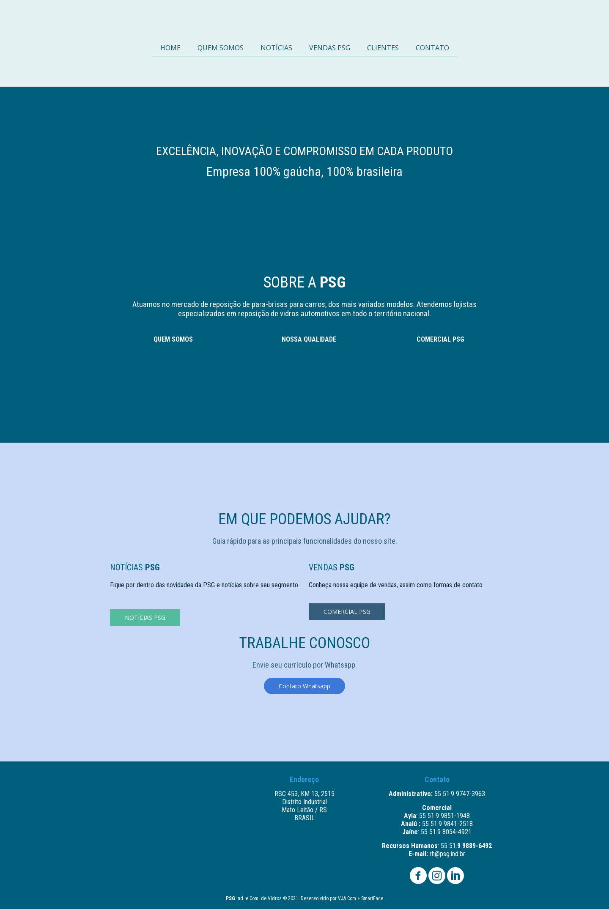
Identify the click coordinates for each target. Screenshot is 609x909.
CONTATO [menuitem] (432, 47)
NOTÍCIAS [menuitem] (276, 47)
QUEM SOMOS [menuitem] (221, 47)
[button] (145, 617)
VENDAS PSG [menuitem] (329, 47)
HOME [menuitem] (170, 47)
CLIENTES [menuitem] (383, 47)
